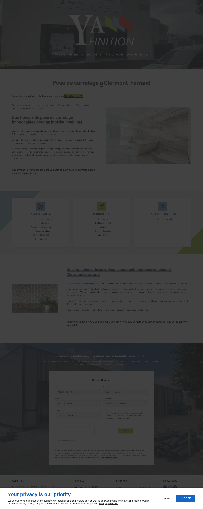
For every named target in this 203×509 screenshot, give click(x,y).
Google (103, 503)
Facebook (113, 503)
